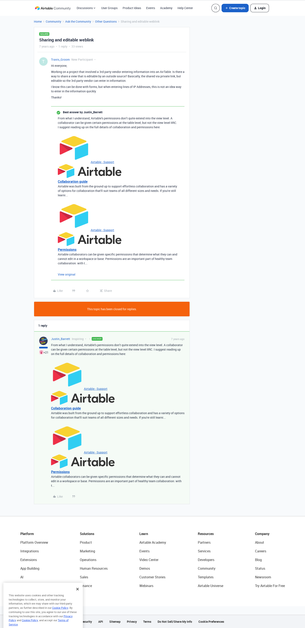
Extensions (28, 559)
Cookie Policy (60, 614)
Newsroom (263, 577)
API (100, 622)
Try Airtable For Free (270, 585)
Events (150, 8)
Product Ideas (132, 8)
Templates (206, 577)
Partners (204, 542)
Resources (206, 533)
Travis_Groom (60, 59)
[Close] (77, 595)
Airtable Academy (152, 542)
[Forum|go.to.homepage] (53, 8)
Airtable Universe (210, 585)
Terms (147, 622)
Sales (84, 577)
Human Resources (94, 568)
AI (22, 577)
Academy (166, 8)
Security (86, 622)
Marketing (87, 551)
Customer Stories (152, 577)
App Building (29, 568)
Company (262, 533)
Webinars (146, 585)
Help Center (185, 8)
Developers (206, 559)
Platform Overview (34, 542)
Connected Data (32, 585)
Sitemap (115, 622)
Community (53, 21)
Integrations (29, 551)
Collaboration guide (72, 181)
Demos (144, 568)
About (259, 542)
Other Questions (106, 21)
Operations (88, 559)
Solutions (87, 533)
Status (260, 568)
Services (204, 551)
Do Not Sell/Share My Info (175, 622)
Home (38, 21)
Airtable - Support (102, 162)
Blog (258, 559)
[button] (235, 8)
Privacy (132, 622)
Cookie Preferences (211, 622)
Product (86, 542)
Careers (260, 551)
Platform (27, 533)
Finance (86, 585)
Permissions (67, 249)
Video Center (148, 559)
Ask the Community (78, 21)
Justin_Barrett (60, 339)
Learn (143, 533)
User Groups (109, 8)
